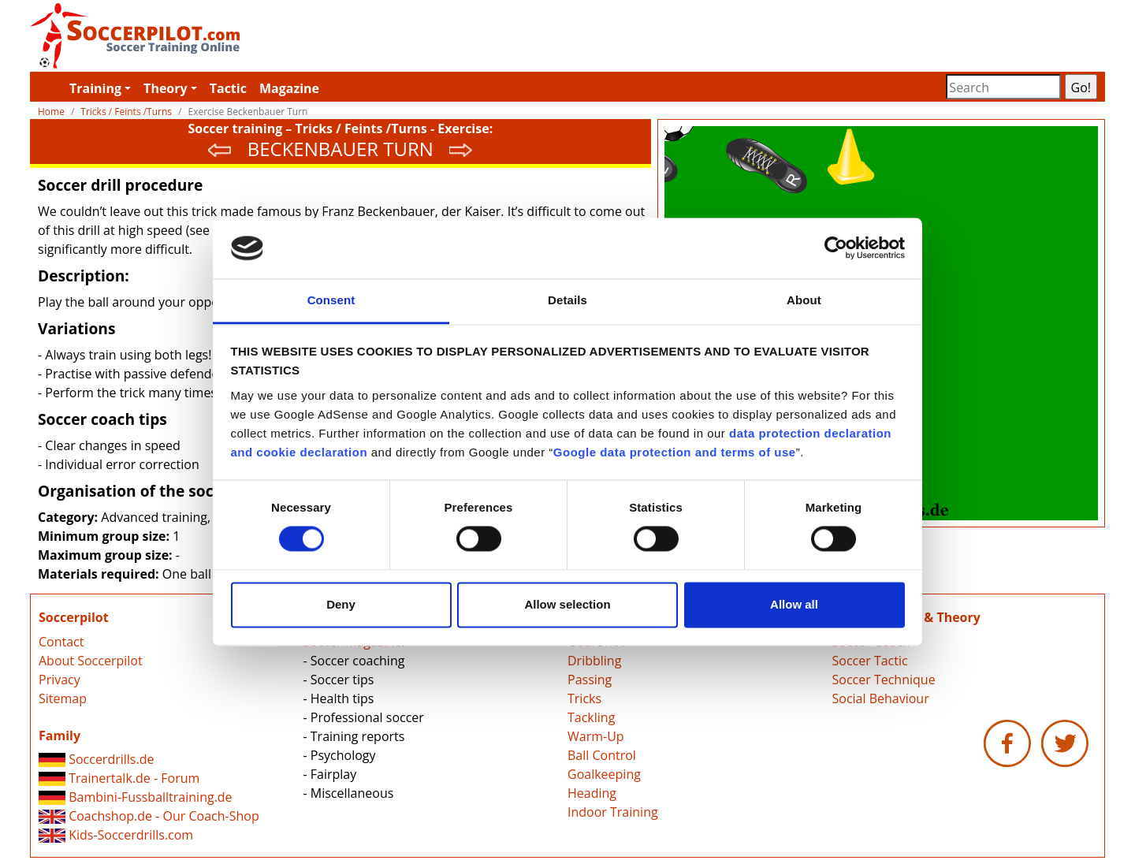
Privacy (59, 679)
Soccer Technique (884, 679)
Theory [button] (165, 88)
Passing (590, 679)
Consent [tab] (331, 300)
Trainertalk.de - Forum (119, 778)
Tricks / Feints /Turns (126, 111)
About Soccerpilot (91, 660)
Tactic (228, 88)
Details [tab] (567, 300)
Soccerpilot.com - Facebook (1007, 743)
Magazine (289, 88)
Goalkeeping (604, 774)
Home (51, 111)
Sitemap (63, 698)
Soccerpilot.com (299, 36)
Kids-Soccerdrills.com (116, 835)
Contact (61, 641)
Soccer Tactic (870, 660)
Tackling (591, 717)
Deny (340, 604)
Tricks (584, 698)
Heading (592, 793)
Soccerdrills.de (96, 759)
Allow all (794, 604)
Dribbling (594, 660)
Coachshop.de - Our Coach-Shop (149, 816)
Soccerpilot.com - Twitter (1064, 743)
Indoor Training (613, 812)
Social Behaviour (880, 698)
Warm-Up (596, 736)
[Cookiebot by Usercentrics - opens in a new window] (836, 248)
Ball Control (602, 755)
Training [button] (95, 88)
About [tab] (804, 300)
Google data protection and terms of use (674, 452)
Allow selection (567, 604)
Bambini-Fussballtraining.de (136, 797)
